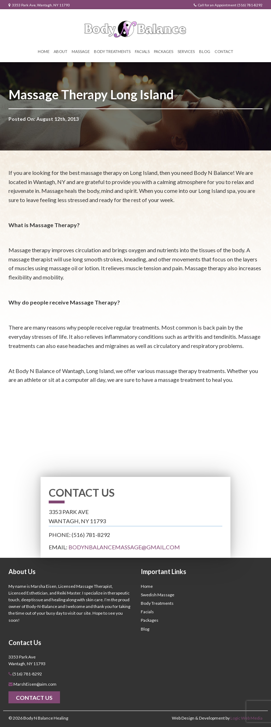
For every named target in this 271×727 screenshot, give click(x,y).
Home (43, 51)
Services (186, 51)
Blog (204, 51)
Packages (163, 51)
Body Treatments (112, 51)
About (60, 51)
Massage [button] (81, 51)
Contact (224, 51)
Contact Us (34, 697)
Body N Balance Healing (45, 718)
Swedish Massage (157, 594)
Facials (142, 51)
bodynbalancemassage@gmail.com (124, 547)
